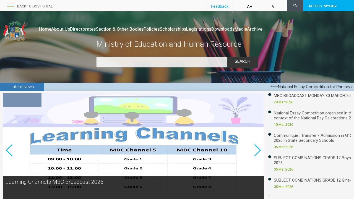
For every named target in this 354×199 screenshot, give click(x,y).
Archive (307, 29)
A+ (249, 6)
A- (273, 7)
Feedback (219, 6)
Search (242, 61)
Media (287, 29)
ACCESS (323, 6)
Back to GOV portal (35, 6)
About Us (66, 29)
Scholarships (202, 29)
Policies (175, 29)
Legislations (233, 29)
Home (45, 29)
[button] (257, 160)
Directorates (95, 29)
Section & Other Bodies (137, 29)
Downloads (263, 29)
